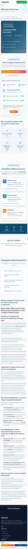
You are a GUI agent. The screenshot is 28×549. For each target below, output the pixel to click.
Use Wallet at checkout (22, 542)
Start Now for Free (22, 2)
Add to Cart (14, 547)
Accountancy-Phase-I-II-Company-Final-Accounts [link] (11, 18)
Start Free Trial (14, 111)
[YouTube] (2, 526)
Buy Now (20, 545)
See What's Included (13, 75)
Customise (3, 125)
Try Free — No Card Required (13, 71)
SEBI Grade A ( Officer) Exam (11, 16)
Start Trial (7, 545)
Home (2, 16)
